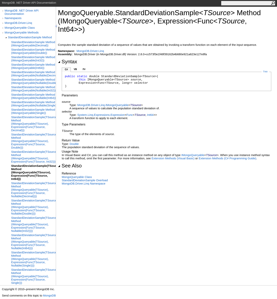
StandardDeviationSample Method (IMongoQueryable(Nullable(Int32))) (33, 88)
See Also (70, 166)
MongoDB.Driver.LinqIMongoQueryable (102, 105)
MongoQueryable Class (20, 27)
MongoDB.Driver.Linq (18, 22)
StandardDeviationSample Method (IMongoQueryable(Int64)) (33, 66)
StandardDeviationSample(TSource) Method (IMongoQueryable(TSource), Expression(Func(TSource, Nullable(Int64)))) (33, 241)
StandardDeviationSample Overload (85, 180)
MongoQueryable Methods (22, 32)
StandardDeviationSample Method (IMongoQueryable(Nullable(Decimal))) (33, 73)
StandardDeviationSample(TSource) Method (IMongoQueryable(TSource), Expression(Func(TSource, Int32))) (33, 156)
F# (84, 69)
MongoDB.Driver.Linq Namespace (83, 183)
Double (74, 143)
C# (66, 69)
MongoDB (49, 295)
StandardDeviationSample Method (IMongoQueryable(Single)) (33, 111)
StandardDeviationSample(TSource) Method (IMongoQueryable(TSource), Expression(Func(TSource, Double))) (33, 141)
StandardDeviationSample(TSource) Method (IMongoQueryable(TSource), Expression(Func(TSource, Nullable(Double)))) (33, 207)
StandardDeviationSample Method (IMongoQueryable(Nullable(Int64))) (33, 96)
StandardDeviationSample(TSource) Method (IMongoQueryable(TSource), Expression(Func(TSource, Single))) (33, 276)
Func (129, 114)
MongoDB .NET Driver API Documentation (21, 12)
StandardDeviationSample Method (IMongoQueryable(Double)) (33, 51)
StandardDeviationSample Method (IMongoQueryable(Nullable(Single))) (33, 103)
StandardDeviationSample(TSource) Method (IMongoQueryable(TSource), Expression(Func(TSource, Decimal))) (33, 123)
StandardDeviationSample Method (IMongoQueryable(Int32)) (33, 58)
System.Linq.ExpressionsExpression (101, 114)
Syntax (67, 61)
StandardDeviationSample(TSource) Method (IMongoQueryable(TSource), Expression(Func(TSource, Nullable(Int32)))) (33, 224)
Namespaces (13, 18)
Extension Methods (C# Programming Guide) (227, 158)
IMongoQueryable (192, 155)
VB (75, 69)
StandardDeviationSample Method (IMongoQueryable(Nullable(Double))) (33, 81)
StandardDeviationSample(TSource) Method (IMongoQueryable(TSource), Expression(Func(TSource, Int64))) (33, 172)
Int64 (150, 114)
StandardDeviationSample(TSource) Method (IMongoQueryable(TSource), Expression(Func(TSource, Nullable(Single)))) (33, 259)
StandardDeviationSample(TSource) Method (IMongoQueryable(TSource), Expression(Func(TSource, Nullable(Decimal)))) (33, 189)
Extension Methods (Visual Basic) (173, 158)
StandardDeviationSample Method (30, 37)
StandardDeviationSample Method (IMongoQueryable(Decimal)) (33, 43)
